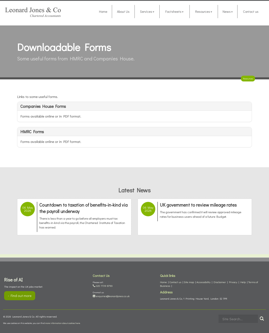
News (228, 11)
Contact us (250, 11)
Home (103, 11)
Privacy (233, 282)
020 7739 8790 (103, 285)
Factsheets (174, 11)
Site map (189, 282)
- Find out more (20, 295)
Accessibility (203, 282)
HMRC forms (32, 131)
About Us (123, 11)
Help (243, 282)
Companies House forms (43, 106)
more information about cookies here (62, 323)
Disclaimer (220, 282)
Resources (203, 11)
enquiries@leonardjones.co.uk (111, 296)
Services (147, 11)
